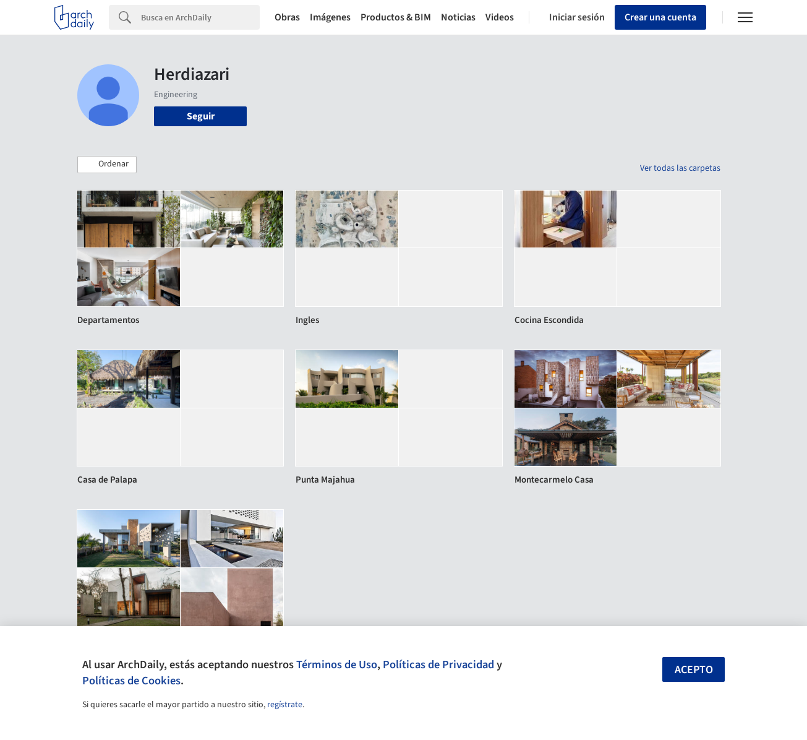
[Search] (200, 17)
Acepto (694, 670)
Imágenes (330, 17)
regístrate (284, 705)
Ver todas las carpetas (680, 168)
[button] (107, 164)
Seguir (201, 116)
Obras (287, 17)
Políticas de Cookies (131, 681)
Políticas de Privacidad (438, 664)
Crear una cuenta (660, 17)
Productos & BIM (396, 17)
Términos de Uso (336, 664)
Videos (499, 17)
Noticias (458, 17)
